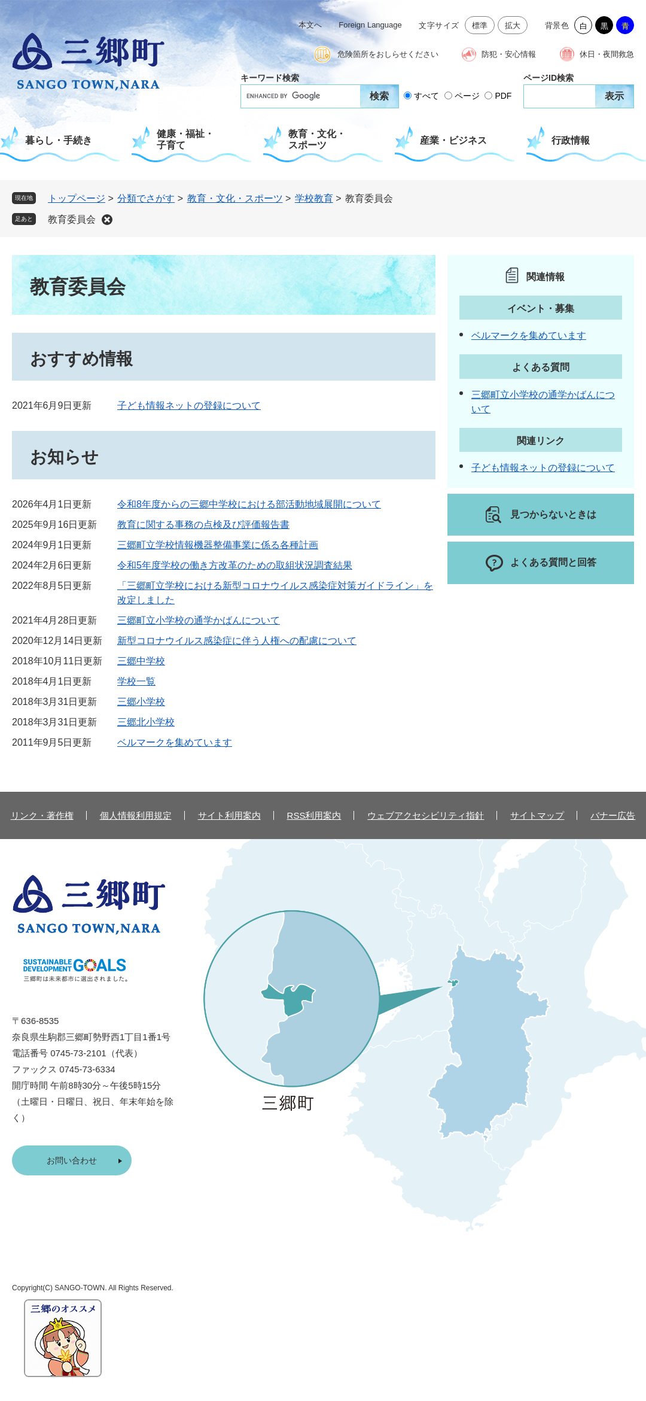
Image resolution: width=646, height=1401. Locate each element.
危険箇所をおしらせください (387, 54)
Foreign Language (370, 24)
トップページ (76, 198)
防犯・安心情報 (509, 54)
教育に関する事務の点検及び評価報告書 (203, 524)
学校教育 (314, 198)
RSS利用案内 (314, 815)
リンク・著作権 (42, 815)
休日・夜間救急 (607, 54)
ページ (467, 96)
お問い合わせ (72, 1160)
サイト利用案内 (229, 815)
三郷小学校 (141, 702)
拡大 (513, 25)
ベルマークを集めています (174, 742)
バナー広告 (612, 815)
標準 (480, 25)
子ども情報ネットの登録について (189, 405)
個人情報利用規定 (136, 815)
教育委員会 (72, 219)
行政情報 (570, 140)
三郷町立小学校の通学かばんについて (198, 620)
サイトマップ (537, 815)
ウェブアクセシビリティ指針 (425, 815)
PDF (503, 96)
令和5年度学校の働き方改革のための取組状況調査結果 (234, 565)
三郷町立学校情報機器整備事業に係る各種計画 (217, 545)
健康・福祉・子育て (185, 139)
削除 (107, 219)
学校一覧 (136, 681)
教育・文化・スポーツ (317, 139)
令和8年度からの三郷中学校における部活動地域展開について (249, 504)
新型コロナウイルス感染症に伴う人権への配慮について (236, 641)
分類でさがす (146, 198)
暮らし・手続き (58, 140)
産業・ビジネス (453, 140)
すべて (426, 96)
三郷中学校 (141, 661)
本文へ (310, 24)
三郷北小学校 (146, 722)
